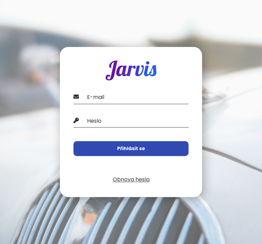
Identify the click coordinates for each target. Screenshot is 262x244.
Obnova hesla (131, 180)
